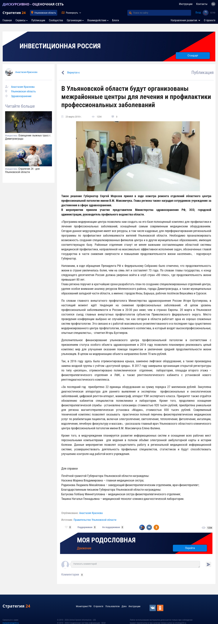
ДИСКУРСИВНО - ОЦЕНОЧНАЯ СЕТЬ (33, 4)
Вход (198, 12)
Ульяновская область (45, 12)
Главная (7, 20)
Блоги (115, 20)
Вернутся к (73, 72)
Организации (74, 20)
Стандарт (193, 55)
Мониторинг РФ (83, 606)
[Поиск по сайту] (162, 13)
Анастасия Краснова (26, 72)
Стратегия (14, 12)
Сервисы (20, 20)
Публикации (38, 20)
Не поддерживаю (111, 527)
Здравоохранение (21, 96)
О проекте (209, 20)
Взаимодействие (96, 20)
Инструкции (185, 4)
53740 (212, 13)
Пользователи (112, 606)
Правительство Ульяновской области (95, 519)
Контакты (201, 4)
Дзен (124, 606)
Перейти (190, 548)
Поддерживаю (84, 527)
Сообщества (56, 20)
